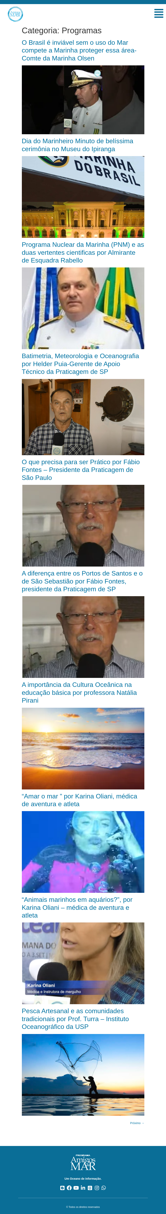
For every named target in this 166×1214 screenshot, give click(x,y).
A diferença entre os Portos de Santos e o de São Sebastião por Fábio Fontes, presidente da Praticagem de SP (82, 581)
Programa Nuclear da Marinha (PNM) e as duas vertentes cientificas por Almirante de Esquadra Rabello (83, 252)
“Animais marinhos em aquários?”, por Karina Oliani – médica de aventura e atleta (77, 907)
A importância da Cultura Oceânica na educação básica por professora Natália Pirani (79, 692)
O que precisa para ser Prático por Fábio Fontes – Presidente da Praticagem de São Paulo (81, 469)
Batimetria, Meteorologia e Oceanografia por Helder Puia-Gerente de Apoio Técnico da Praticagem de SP (80, 363)
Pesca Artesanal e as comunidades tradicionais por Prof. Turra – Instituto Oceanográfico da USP (75, 1018)
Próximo (137, 1123)
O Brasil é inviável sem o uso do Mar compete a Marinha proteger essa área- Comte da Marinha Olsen (79, 50)
